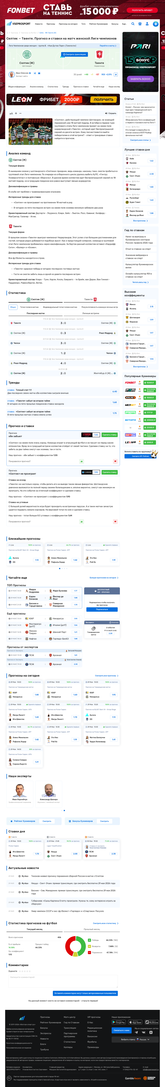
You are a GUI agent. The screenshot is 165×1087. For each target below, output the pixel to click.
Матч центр (69, 1017)
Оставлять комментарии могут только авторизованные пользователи (85, 993)
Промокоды (93, 1047)
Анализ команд (36, 87)
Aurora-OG (25, 554)
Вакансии (92, 1036)
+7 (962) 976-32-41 (130, 1070)
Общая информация (17, 87)
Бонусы (115, 24)
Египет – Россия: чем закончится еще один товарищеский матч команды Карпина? (140, 108)
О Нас (90, 1022)
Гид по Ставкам (71, 1022)
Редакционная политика (94, 1029)
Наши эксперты (115, 87)
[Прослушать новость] (106, 113)
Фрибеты (92, 1042)
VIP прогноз (102, 603)
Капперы (68, 1047)
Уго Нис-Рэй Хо (102, 554)
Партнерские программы (70, 1035)
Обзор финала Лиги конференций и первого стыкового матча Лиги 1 (140, 120)
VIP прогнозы (93, 1017)
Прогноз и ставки (81, 87)
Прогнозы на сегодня (68, 24)
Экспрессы (45, 1033)
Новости (39, 24)
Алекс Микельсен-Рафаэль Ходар (63, 554)
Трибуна (44, 1049)
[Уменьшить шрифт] (20, 113)
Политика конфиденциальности (19, 1043)
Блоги (43, 1044)
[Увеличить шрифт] (16, 113)
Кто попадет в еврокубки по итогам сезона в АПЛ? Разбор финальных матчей (140, 131)
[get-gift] (140, 24)
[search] (132, 24)
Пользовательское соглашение (18, 1048)
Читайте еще (98, 87)
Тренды (65, 87)
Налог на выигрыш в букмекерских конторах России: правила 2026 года (139, 239)
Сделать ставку (110, 435)
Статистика (53, 87)
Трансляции (70, 1028)
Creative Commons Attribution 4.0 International (61, 1058)
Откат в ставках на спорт (138, 249)
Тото (83, 24)
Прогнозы (51, 24)
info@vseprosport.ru (151, 1070)
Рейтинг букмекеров (98, 24)
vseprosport (18, 23)
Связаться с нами (121, 1030)
